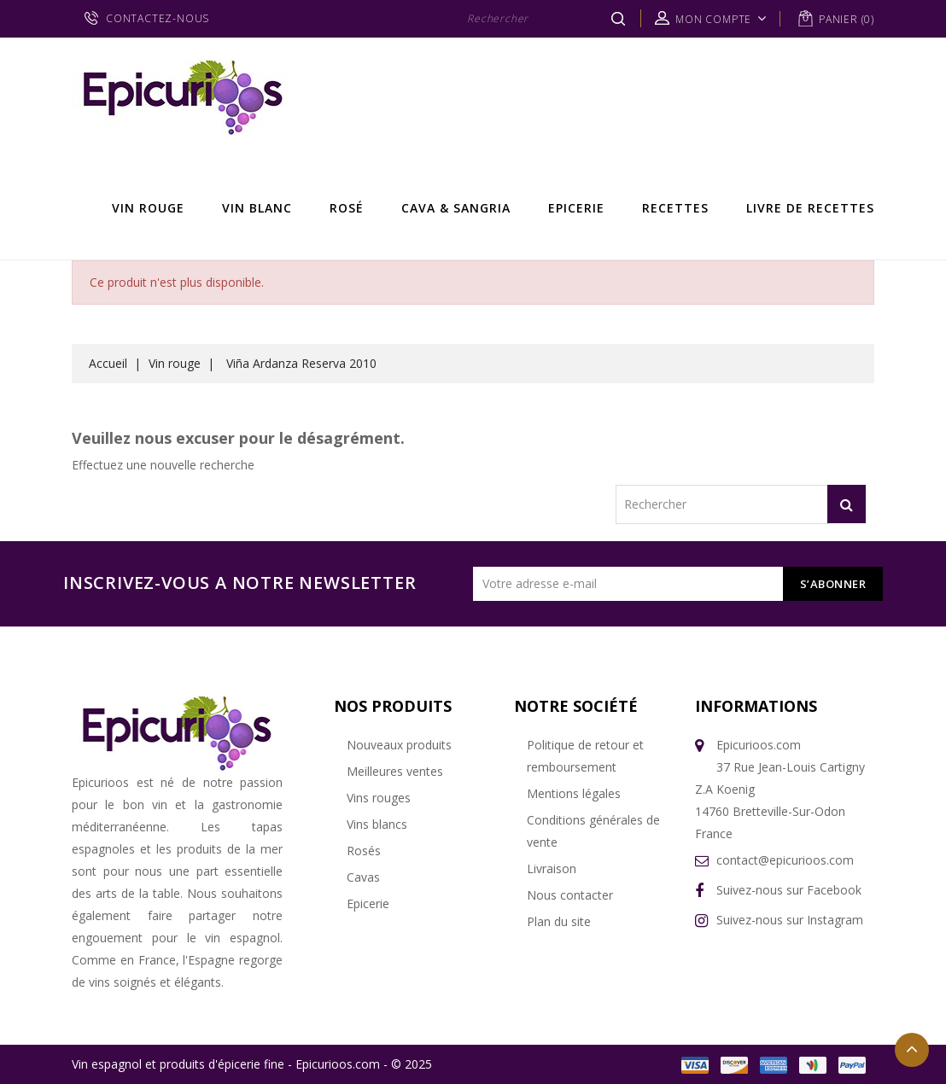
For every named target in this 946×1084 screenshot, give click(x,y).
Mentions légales (574, 793)
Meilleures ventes (395, 771)
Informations (756, 706)
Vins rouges (379, 798)
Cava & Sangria (456, 208)
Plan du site (559, 921)
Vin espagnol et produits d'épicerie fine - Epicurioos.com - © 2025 (252, 1064)
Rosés (364, 850)
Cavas (363, 877)
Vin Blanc (257, 208)
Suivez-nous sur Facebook (788, 890)
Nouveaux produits (399, 745)
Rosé (347, 208)
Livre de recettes (810, 208)
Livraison (551, 868)
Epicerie (576, 208)
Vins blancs (377, 824)
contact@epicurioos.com (785, 860)
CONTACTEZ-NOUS (157, 18)
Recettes (675, 208)
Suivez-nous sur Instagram (789, 920)
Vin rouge (148, 208)
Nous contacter (570, 895)
